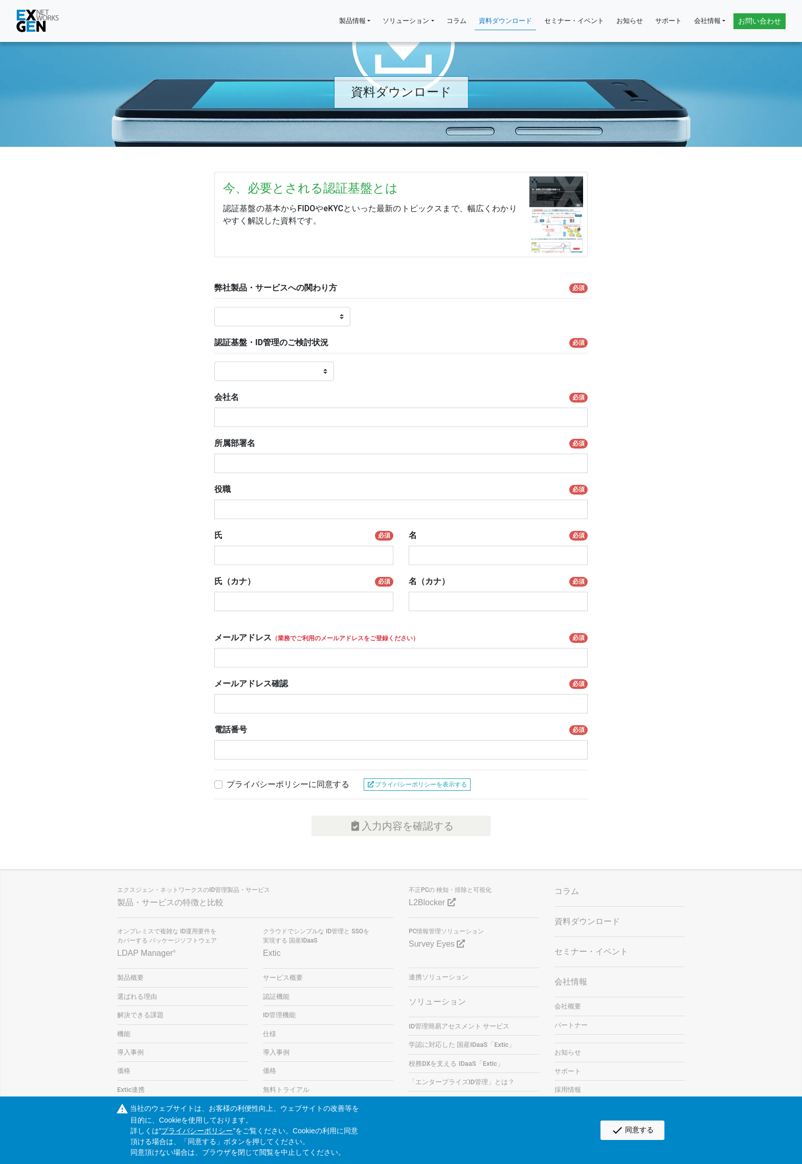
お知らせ (629, 21)
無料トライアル (286, 1089)
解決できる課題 (140, 1015)
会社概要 (567, 1006)
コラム (456, 21)
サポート (668, 21)
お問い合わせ (759, 21)
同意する (632, 1130)
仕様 (269, 1034)
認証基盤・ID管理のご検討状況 (401, 343)
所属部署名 (401, 443)
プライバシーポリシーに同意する (288, 784)
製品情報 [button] (352, 21)
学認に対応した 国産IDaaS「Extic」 (462, 1044)
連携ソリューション (439, 977)
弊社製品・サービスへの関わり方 (401, 288)
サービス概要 (283, 977)
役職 (401, 489)
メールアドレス (401, 638)
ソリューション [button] (406, 21)
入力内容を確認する (401, 826)
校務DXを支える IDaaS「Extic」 (456, 1063)
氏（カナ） (303, 581)
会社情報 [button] (707, 21)
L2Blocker (432, 902)
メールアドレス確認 (401, 684)
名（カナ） (498, 581)
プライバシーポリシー (197, 1131)
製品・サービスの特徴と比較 (170, 902)
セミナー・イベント (574, 21)
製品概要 (130, 977)
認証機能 (276, 996)
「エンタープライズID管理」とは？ (462, 1082)
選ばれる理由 (137, 996)
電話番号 (401, 730)
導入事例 (130, 1052)
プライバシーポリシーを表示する (417, 784)
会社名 (401, 397)
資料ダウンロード (505, 21)
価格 (123, 1071)
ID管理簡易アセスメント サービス (459, 1026)
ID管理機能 (279, 1015)
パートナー (571, 1025)
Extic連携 (131, 1089)
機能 (123, 1034)
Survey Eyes (437, 943)
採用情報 (567, 1089)
